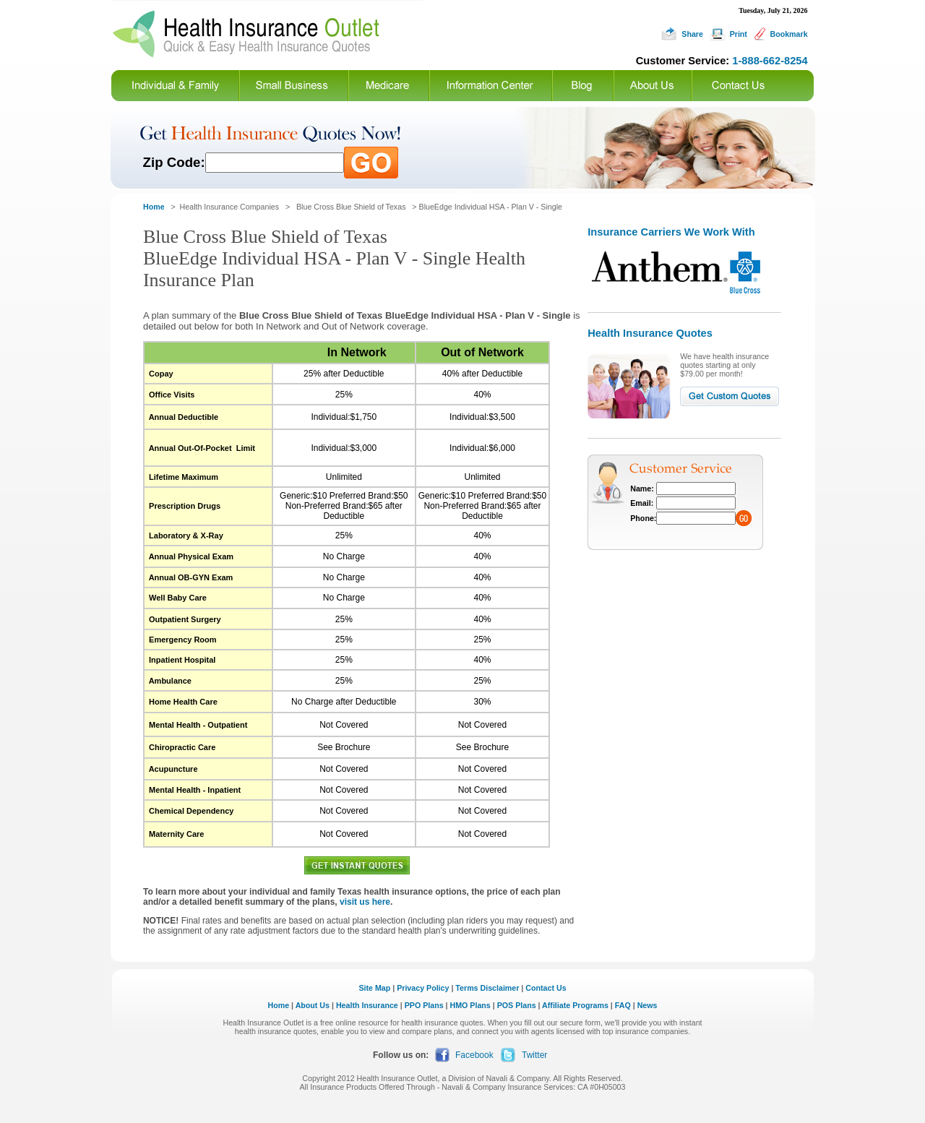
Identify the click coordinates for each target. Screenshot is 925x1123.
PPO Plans (424, 1005)
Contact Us (545, 988)
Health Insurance (367, 1005)
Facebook (474, 1055)
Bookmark (788, 34)
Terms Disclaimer (487, 988)
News (647, 1005)
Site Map (374, 988)
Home (279, 1005)
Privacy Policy (423, 988)
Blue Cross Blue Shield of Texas (350, 206)
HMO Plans (470, 1005)
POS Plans (516, 1005)
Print (738, 34)
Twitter (534, 1055)
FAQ (623, 1005)
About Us (313, 1005)
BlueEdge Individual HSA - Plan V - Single (490, 206)
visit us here (365, 902)
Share (692, 34)
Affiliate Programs (575, 1005)
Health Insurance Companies (230, 206)
